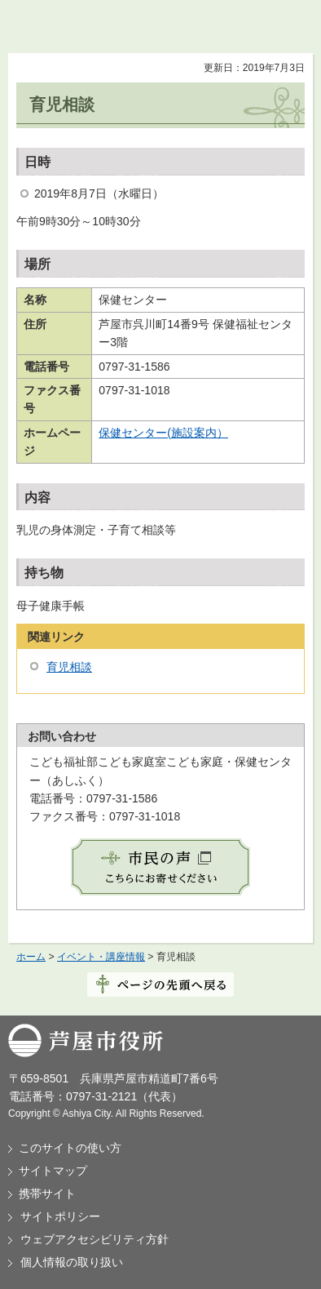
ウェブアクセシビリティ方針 (94, 1239)
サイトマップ (53, 1170)
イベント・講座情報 (101, 956)
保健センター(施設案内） (163, 432)
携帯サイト (47, 1193)
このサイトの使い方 (70, 1147)
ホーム (31, 956)
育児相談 (69, 666)
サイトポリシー (60, 1216)
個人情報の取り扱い (71, 1262)
